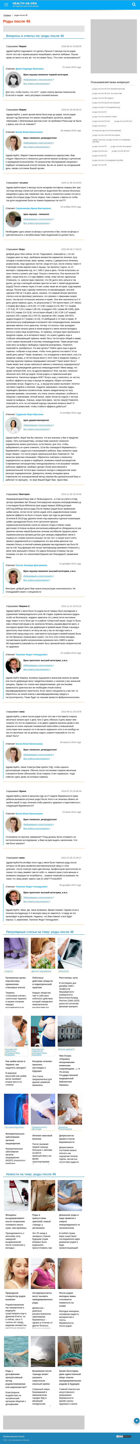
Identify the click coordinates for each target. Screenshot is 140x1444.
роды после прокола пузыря (106, 102)
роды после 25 (99, 112)
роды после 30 (99, 155)
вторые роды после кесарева (106, 130)
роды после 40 (99, 165)
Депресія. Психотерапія (65, 1128)
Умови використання (13, 1436)
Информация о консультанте (38, 79)
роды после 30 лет (123, 121)
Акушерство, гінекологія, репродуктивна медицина (12, 1052)
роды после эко (100, 151)
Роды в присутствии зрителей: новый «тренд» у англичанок (41, 1221)
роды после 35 (99, 146)
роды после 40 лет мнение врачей (108, 89)
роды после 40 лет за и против (107, 93)
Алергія (8, 971)
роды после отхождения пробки (107, 160)
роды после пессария (121, 146)
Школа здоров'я (66, 1049)
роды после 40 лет (121, 151)
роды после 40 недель (103, 98)
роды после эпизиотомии (104, 116)
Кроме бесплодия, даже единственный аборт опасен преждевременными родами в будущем (70, 1377)
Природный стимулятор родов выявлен (15, 1296)
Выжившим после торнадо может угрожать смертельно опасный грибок (42, 1377)
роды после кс (99, 126)
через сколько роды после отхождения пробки (111, 141)
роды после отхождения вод (106, 107)
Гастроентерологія (14, 1127)
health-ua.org (28, 4)
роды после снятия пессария (106, 135)
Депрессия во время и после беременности (67, 1138)
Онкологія (63, 971)
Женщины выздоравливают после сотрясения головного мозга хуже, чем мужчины (16, 1221)
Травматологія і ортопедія (39, 1128)
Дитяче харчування (41, 971)
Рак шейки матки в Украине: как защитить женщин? (16, 1064)
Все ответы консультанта (36, 83)
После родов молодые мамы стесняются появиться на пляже (67, 1299)
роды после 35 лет (101, 121)
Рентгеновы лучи (68, 978)
